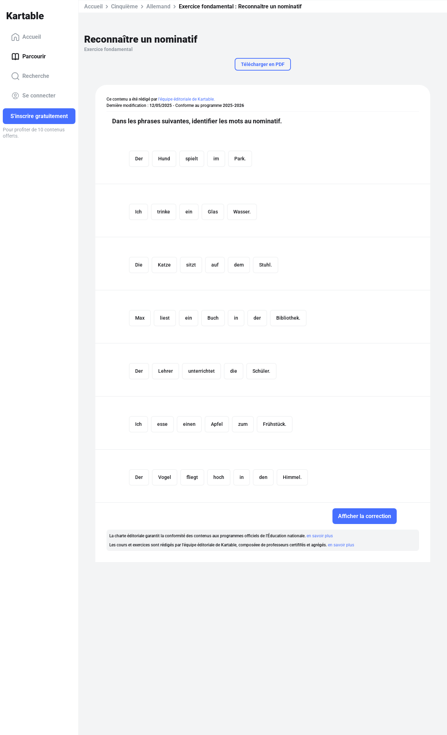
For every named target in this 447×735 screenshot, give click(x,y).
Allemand (158, 6)
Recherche (30, 76)
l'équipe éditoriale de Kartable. (186, 99)
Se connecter (33, 96)
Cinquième (124, 6)
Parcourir (28, 56)
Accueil (26, 37)
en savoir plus (320, 535)
